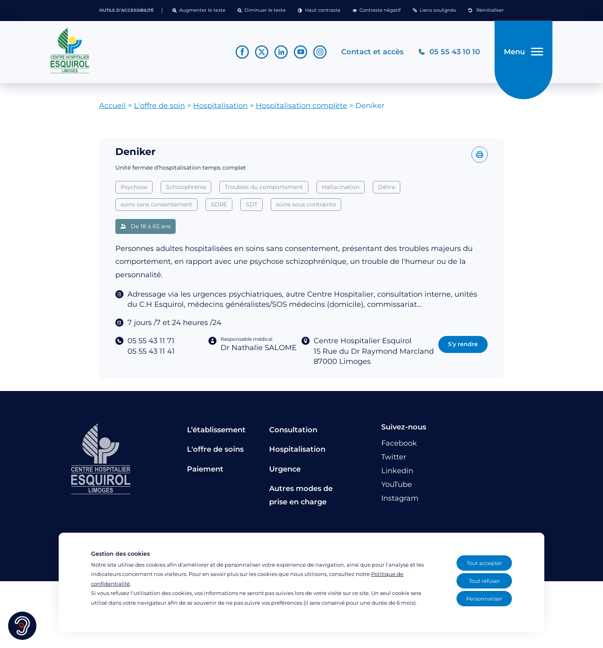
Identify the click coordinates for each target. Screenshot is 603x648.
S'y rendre (463, 344)
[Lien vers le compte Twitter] (261, 52)
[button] (198, 10)
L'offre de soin (159, 105)
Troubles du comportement (264, 187)
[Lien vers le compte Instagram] (320, 52)
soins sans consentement (156, 204)
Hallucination (340, 187)
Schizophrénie (186, 187)
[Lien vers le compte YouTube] (300, 52)
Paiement (205, 469)
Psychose (134, 187)
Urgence (285, 469)
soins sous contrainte (306, 204)
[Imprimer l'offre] (479, 155)
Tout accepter (484, 563)
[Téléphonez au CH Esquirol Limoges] (449, 52)
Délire (386, 187)
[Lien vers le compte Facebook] (242, 52)
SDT (251, 204)
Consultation (293, 429)
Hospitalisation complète (301, 105)
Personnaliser (484, 598)
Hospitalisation (220, 105)
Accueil (112, 105)
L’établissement (216, 429)
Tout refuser (484, 581)
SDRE (219, 204)
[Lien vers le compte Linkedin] (281, 52)
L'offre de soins (215, 449)
